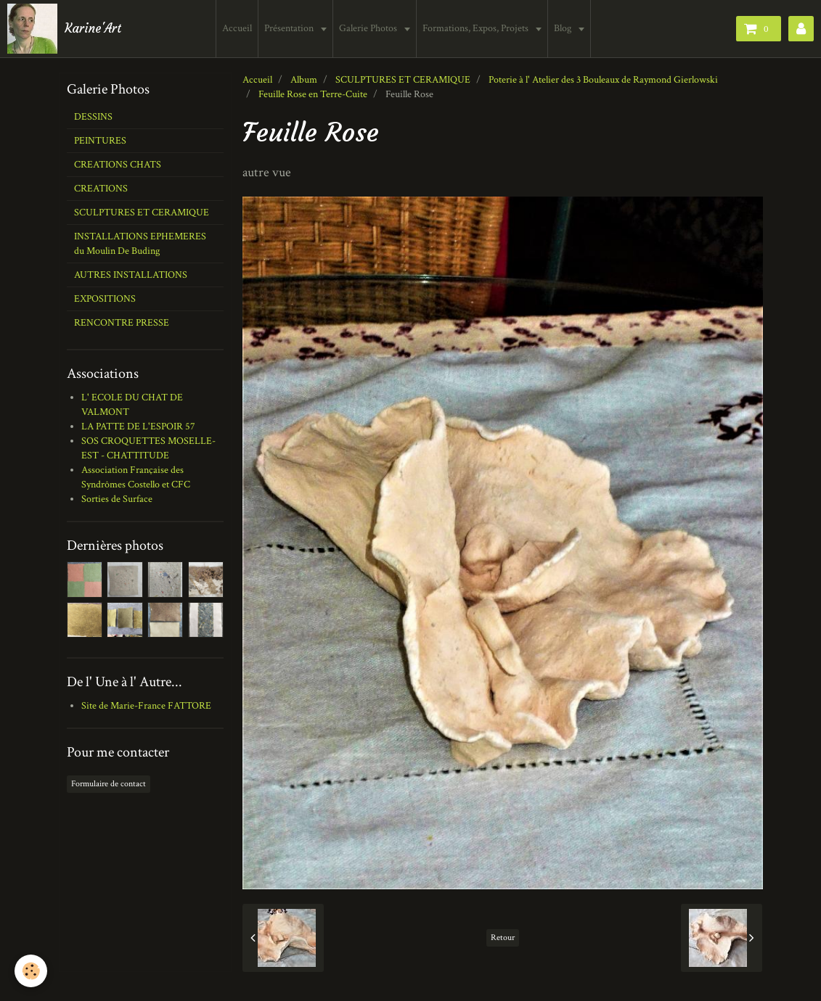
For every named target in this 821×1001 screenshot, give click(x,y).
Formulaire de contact (108, 783)
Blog (563, 28)
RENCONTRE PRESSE (121, 322)
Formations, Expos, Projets (476, 28)
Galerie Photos (369, 28)
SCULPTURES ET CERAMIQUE (402, 79)
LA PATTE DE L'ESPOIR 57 (138, 426)
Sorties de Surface (116, 499)
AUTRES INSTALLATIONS (130, 274)
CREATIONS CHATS (117, 164)
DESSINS (93, 116)
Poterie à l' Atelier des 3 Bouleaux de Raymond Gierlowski (603, 79)
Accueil (237, 28)
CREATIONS (101, 188)
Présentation (290, 28)
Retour (503, 937)
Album (303, 79)
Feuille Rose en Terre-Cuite (312, 94)
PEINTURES (100, 140)
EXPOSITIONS (105, 298)
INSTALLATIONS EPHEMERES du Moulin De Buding (140, 244)
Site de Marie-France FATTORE (146, 705)
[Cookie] (31, 971)
